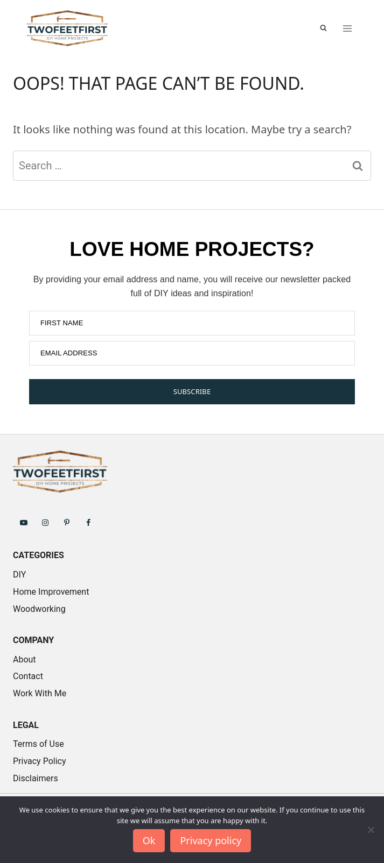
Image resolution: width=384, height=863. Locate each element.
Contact (28, 676)
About (24, 659)
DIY (19, 574)
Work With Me (39, 693)
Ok (149, 840)
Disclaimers (35, 778)
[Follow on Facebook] (88, 522)
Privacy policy (210, 840)
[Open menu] (347, 28)
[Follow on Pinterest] (67, 522)
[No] (370, 829)
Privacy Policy (39, 761)
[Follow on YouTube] (23, 522)
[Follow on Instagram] (45, 522)
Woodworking (39, 609)
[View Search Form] (323, 28)
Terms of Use (38, 744)
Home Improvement (51, 592)
